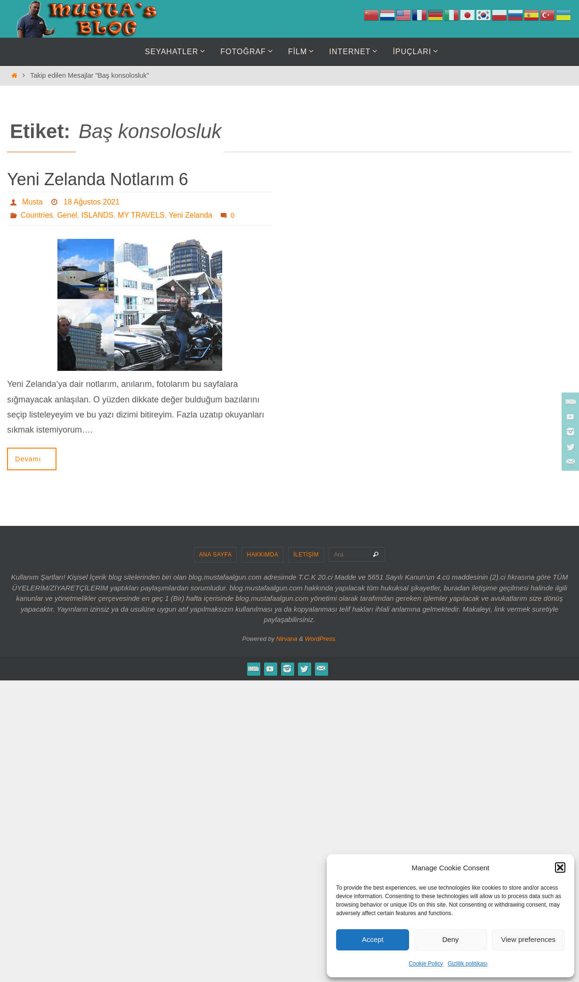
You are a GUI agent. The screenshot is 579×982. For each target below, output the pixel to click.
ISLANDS (97, 215)
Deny (450, 939)
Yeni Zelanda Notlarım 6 (97, 179)
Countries (37, 215)
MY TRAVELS (141, 215)
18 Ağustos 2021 (92, 202)
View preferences (528, 939)
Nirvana (287, 638)
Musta (32, 202)
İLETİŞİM (306, 554)
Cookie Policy (426, 963)
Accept (373, 939)
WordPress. (321, 638)
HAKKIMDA (262, 554)
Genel (67, 215)
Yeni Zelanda (190, 215)
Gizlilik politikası (468, 963)
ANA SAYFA (215, 554)
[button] (560, 867)
